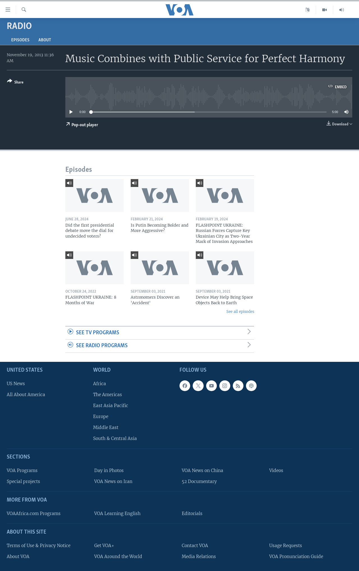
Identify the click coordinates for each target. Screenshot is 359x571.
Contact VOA (195, 545)
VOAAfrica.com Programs (34, 513)
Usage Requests (285, 545)
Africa (99, 383)
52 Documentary (199, 481)
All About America (26, 394)
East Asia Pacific (110, 405)
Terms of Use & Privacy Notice (38, 545)
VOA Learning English (117, 513)
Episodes (20, 40)
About (44, 40)
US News (16, 383)
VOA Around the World (118, 556)
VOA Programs (22, 470)
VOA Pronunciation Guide (296, 556)
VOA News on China (202, 470)
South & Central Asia (115, 438)
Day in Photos (109, 470)
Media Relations (199, 556)
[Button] (15, 83)
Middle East (105, 427)
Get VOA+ (104, 545)
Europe (100, 416)
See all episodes (240, 311)
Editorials (192, 513)
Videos (276, 470)
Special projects (23, 481)
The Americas (107, 394)
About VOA (18, 556)
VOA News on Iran (113, 481)
